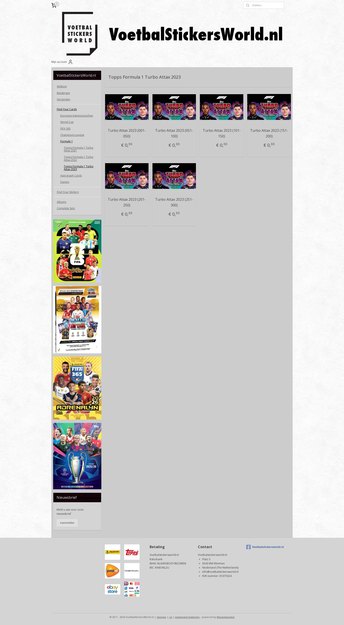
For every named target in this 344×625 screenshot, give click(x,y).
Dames (64, 182)
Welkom (62, 86)
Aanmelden (67, 523)
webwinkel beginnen (187, 617)
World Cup (67, 122)
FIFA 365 (65, 128)
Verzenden (63, 99)
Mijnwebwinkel (226, 617)
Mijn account (62, 62)
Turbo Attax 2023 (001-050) (127, 133)
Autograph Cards (71, 175)
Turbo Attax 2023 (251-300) (174, 202)
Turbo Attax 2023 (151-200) (269, 133)
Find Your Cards (67, 109)
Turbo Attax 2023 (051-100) (174, 133)
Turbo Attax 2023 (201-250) (127, 202)
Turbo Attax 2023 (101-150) (221, 133)
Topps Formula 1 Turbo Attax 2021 (78, 149)
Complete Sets (66, 208)
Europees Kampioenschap (76, 115)
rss (170, 617)
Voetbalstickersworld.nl (265, 547)
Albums (61, 202)
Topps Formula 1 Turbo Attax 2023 (78, 167)
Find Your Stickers (68, 192)
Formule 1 (66, 141)
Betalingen (63, 93)
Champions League (72, 135)
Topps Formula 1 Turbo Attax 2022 (78, 158)
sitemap (161, 617)
